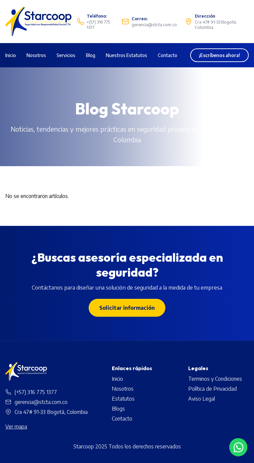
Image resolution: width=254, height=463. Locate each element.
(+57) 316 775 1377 (36, 392)
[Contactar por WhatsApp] (238, 447)
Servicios (66, 55)
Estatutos (123, 398)
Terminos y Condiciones (215, 378)
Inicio (10, 55)
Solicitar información (127, 307)
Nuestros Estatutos (126, 55)
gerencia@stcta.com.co (41, 402)
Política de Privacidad (212, 388)
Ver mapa (16, 426)
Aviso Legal (201, 398)
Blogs (118, 408)
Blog (90, 55)
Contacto (167, 55)
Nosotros (36, 55)
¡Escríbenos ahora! (219, 55)
